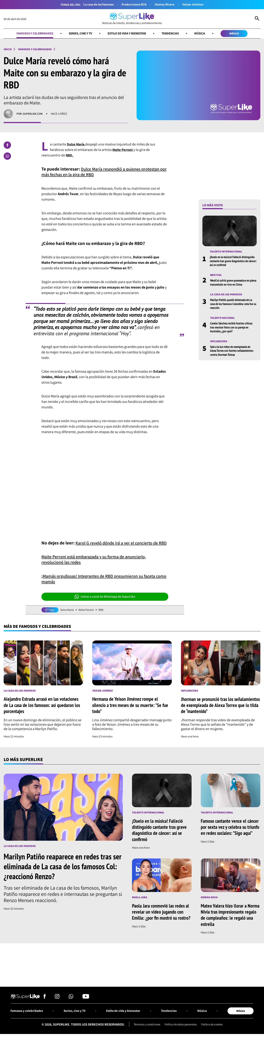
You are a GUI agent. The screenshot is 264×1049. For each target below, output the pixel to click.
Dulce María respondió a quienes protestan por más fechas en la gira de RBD (102, 172)
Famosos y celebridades (31, 34)
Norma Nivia (209, 903)
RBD (102, 615)
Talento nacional (223, 319)
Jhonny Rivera (165, 5)
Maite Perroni (87, 615)
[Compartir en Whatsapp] (7, 156)
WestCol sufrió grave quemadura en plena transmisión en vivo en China (230, 283)
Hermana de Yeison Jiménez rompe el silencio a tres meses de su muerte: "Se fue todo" (131, 711)
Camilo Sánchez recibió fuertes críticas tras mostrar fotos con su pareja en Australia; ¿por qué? (232, 328)
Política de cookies (214, 1031)
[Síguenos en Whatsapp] (71, 1004)
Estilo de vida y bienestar (127, 34)
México (238, 34)
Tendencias (173, 34)
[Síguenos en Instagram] (57, 1004)
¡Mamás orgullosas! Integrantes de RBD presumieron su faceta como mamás (102, 584)
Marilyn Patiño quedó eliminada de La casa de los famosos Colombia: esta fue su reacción (232, 305)
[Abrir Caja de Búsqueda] (257, 19)
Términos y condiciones (145, 1031)
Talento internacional (227, 252)
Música (203, 34)
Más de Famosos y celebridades (39, 632)
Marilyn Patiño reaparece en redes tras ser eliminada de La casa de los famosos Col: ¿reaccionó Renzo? (62, 872)
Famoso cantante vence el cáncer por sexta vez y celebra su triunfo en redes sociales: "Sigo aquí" (230, 835)
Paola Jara (140, 903)
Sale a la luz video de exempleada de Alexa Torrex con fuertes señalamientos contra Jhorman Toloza (233, 352)
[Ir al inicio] (132, 19)
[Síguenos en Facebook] (44, 1004)
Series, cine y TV (78, 34)
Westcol (216, 276)
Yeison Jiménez (195, 5)
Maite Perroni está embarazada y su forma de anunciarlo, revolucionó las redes (97, 565)
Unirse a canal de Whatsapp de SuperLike (105, 602)
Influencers (219, 342)
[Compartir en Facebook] (7, 145)
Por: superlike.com (30, 114)
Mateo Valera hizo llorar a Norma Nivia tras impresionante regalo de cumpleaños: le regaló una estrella (230, 920)
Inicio (8, 49)
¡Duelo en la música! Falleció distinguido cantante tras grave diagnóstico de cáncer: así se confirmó (232, 262)
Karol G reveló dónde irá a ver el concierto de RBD (102, 546)
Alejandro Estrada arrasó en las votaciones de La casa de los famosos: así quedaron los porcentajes (43, 711)
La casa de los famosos (97, 5)
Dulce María (67, 615)
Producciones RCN (134, 5)
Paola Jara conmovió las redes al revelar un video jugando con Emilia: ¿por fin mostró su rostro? (161, 920)
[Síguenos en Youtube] (85, 1004)
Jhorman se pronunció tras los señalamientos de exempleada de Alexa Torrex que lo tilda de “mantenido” (217, 711)
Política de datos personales (181, 1031)
